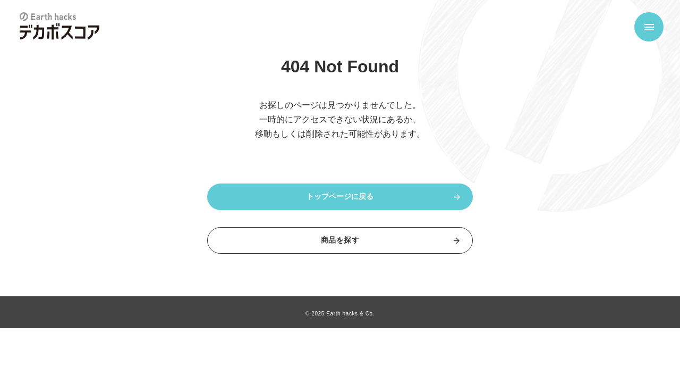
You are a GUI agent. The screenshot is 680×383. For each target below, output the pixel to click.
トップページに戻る (340, 196)
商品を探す (340, 240)
